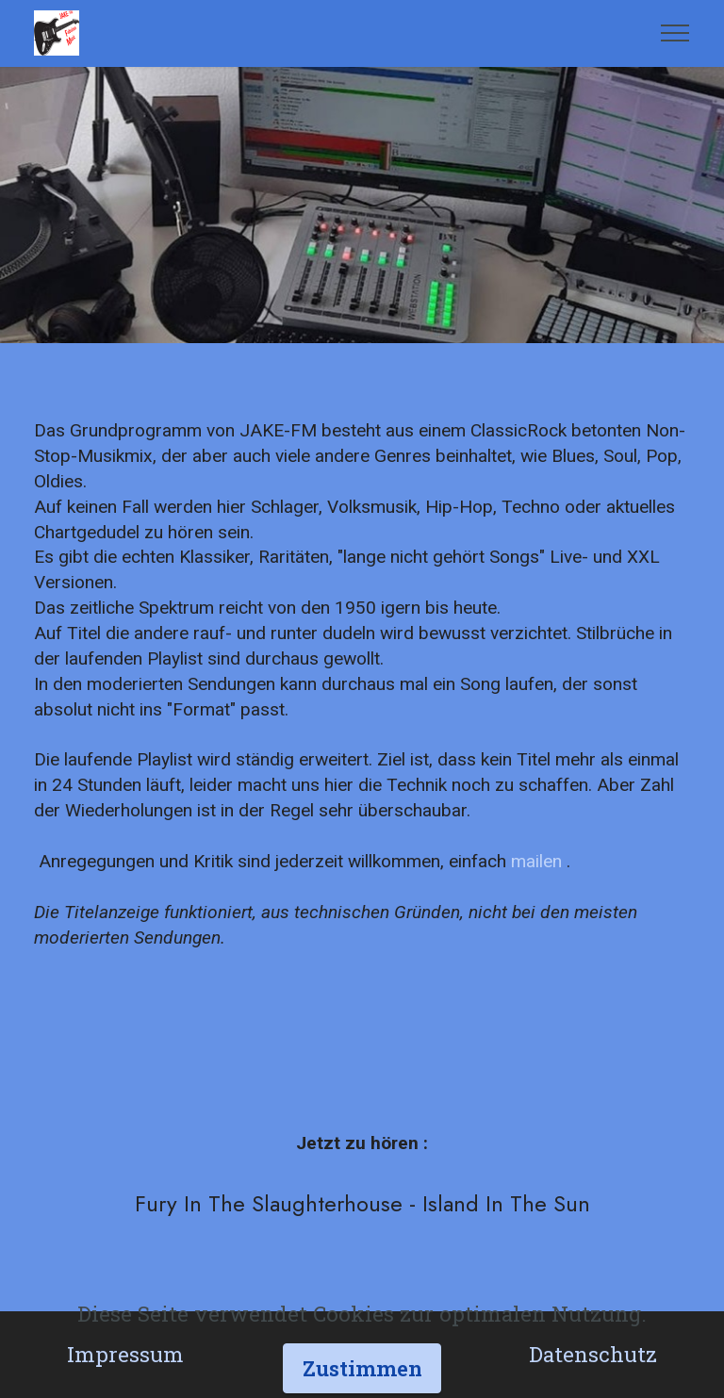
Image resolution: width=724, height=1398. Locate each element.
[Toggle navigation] (675, 33)
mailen (536, 861)
